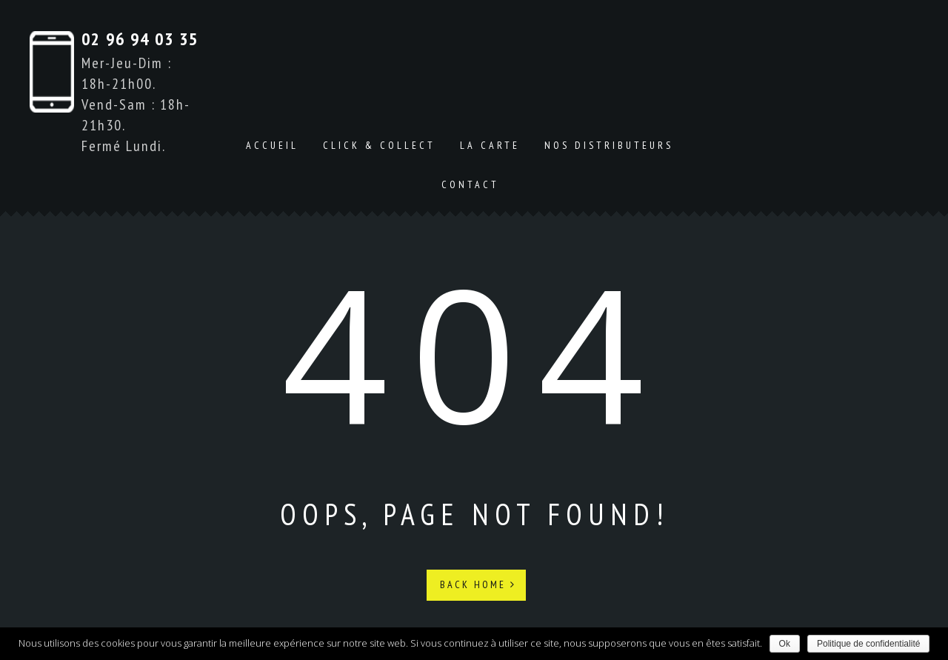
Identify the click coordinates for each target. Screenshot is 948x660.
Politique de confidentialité (868, 644)
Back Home (478, 584)
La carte (490, 145)
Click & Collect (379, 145)
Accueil (272, 145)
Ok (784, 644)
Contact (470, 184)
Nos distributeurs (608, 145)
